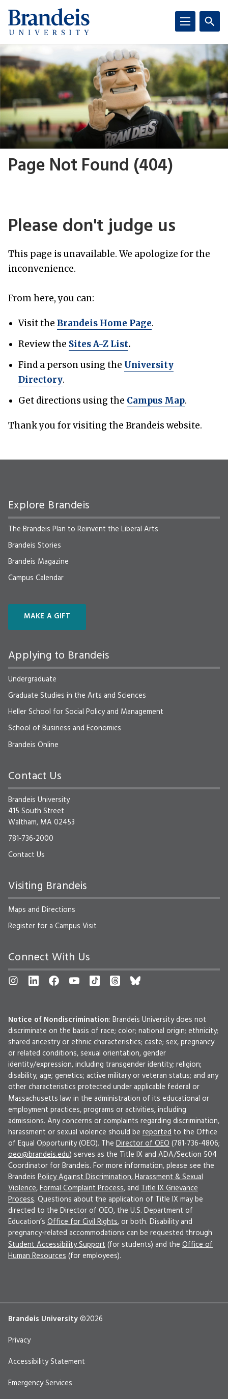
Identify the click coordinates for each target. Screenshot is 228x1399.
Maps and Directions (41, 910)
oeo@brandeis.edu (39, 1155)
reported (157, 1132)
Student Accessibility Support (56, 1245)
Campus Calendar (36, 578)
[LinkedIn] (33, 981)
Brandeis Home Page (104, 323)
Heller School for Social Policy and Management (85, 712)
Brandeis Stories (34, 545)
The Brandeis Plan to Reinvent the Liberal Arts (83, 529)
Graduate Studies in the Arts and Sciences (77, 696)
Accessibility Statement (46, 1362)
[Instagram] (13, 981)
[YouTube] (74, 981)
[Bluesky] (135, 981)
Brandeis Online (33, 745)
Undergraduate (32, 679)
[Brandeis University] (49, 22)
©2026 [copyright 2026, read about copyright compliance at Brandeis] (91, 1319)
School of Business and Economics (64, 728)
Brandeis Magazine (38, 562)
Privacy (19, 1340)
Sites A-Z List (98, 344)
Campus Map (156, 400)
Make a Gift (47, 616)
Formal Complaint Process (82, 1188)
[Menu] (185, 21)
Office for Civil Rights (82, 1222)
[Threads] (115, 981)
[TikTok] (95, 981)
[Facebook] (54, 981)
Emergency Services (40, 1383)
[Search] (210, 21)
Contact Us (26, 855)
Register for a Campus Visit (52, 926)
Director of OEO (142, 1143)
